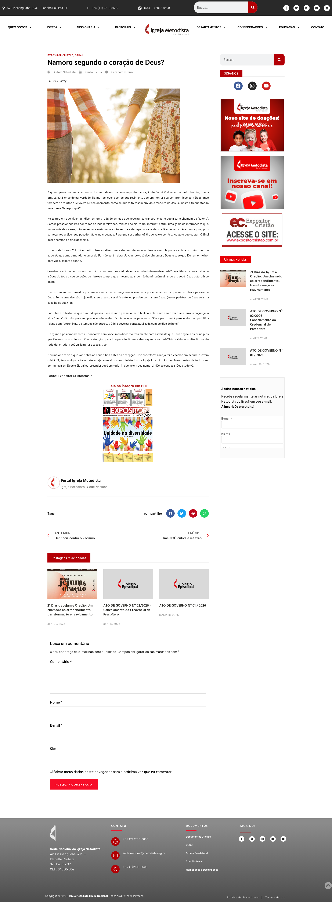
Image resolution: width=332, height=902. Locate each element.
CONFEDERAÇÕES (253, 27)
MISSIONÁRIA (88, 27)
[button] (170, 513)
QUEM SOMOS (20, 27)
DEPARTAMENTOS (211, 27)
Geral (79, 55)
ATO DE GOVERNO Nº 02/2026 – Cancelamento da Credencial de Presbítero (127, 610)
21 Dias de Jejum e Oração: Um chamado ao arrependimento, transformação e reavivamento (70, 610)
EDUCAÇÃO (289, 27)
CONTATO (317, 27)
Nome (56, 702)
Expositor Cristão (60, 55)
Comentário (61, 661)
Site (53, 749)
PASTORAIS (125, 27)
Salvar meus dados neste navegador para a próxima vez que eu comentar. (112, 773)
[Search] (252, 7)
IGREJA (54, 27)
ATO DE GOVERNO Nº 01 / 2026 (182, 605)
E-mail (56, 726)
